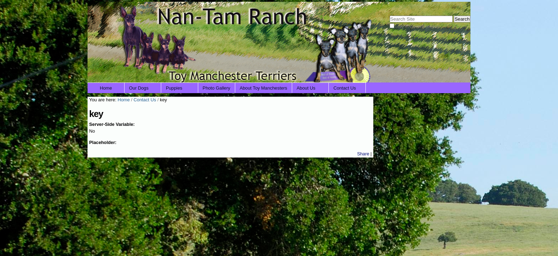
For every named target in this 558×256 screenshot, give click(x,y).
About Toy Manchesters (263, 88)
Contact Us (344, 88)
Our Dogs (139, 88)
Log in (459, 6)
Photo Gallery (216, 88)
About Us (306, 88)
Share (363, 153)
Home (106, 88)
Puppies (174, 88)
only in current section (417, 26)
